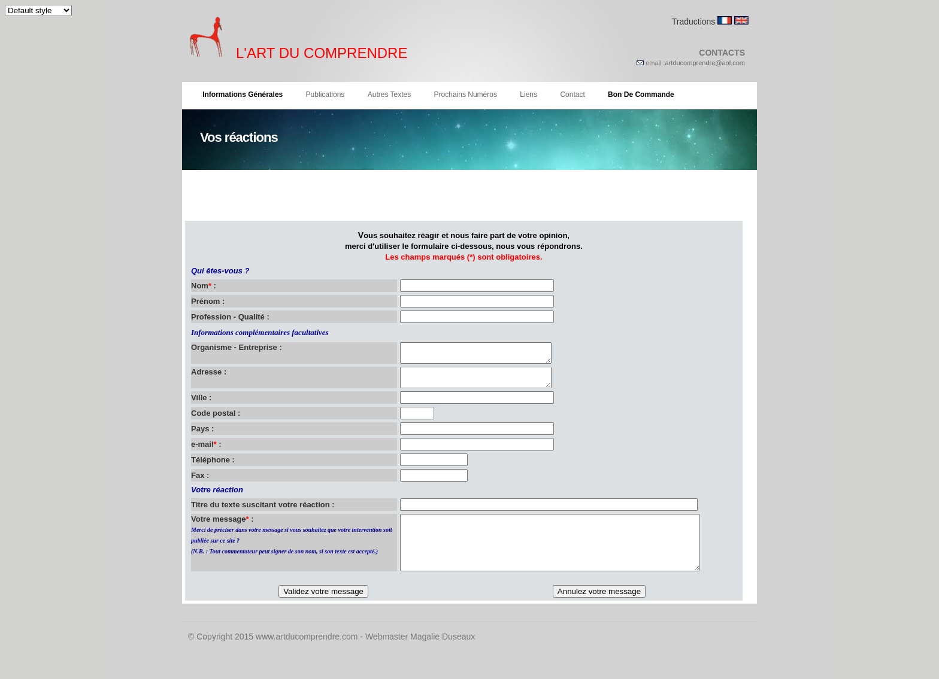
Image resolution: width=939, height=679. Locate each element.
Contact (572, 94)
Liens (528, 94)
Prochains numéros (465, 94)
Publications (325, 94)
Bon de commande (641, 94)
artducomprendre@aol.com (705, 62)
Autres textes (389, 94)
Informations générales (242, 94)
